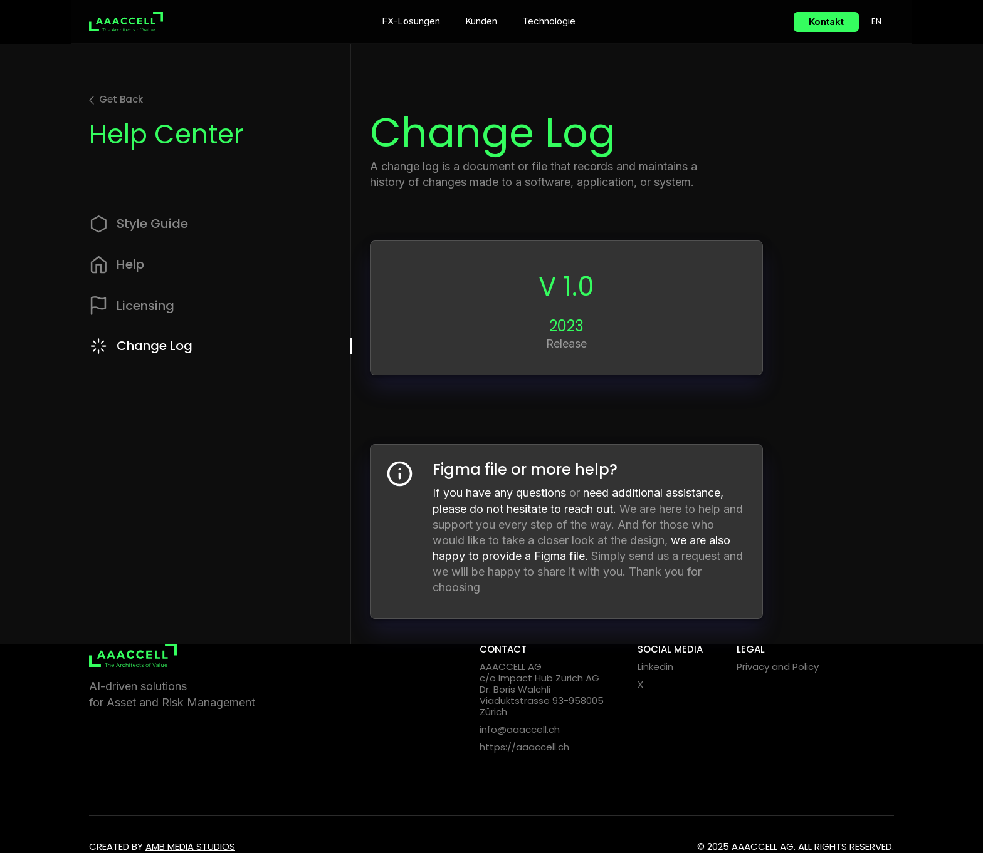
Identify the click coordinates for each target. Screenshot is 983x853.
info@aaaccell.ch (520, 729)
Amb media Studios (190, 846)
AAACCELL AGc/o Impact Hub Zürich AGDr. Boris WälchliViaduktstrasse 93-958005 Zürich (542, 689)
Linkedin (655, 667)
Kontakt (826, 22)
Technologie (549, 21)
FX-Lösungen (411, 21)
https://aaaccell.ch (524, 747)
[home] (126, 22)
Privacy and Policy (778, 667)
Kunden (481, 21)
